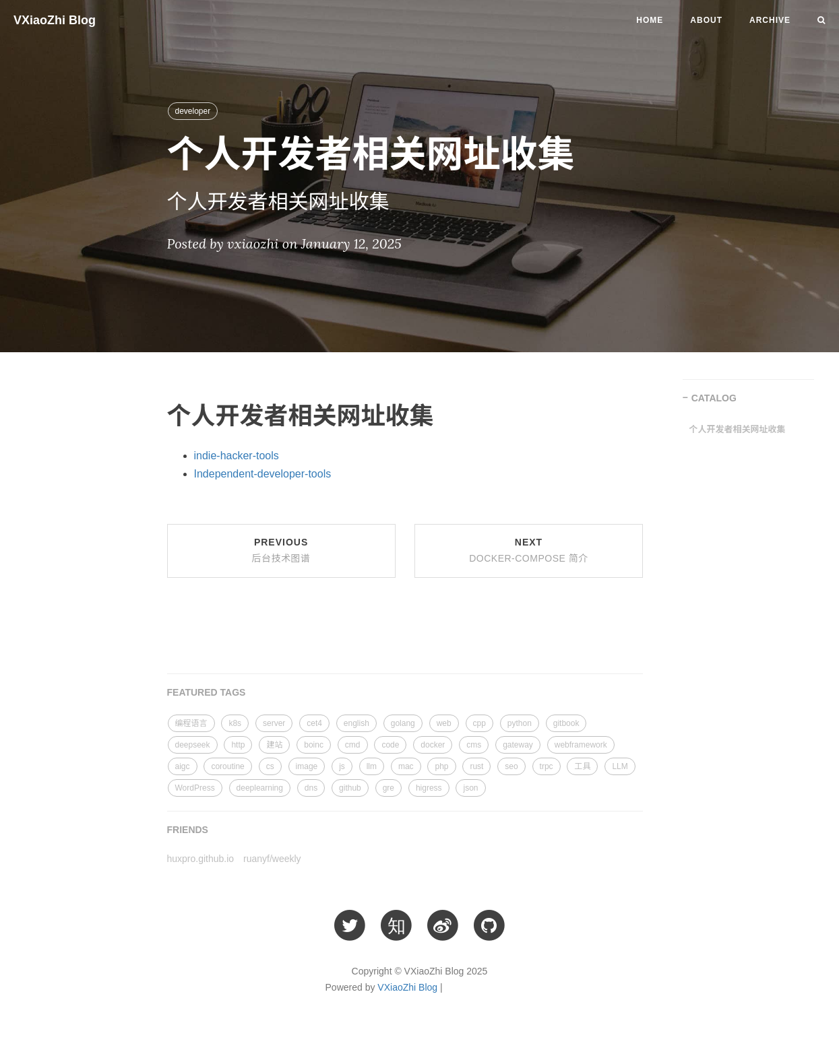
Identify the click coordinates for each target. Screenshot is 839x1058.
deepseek (192, 745)
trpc (546, 766)
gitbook (566, 723)
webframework (581, 745)
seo (511, 766)
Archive (769, 20)
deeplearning (260, 788)
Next (528, 550)
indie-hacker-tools (236, 455)
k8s (234, 723)
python (519, 723)
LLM (619, 766)
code (390, 745)
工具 (582, 766)
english (356, 723)
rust (476, 766)
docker (433, 745)
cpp (479, 723)
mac (406, 766)
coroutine (227, 766)
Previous (281, 550)
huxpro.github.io (201, 858)
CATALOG (714, 398)
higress (429, 788)
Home (649, 20)
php (441, 766)
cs (270, 766)
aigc (182, 766)
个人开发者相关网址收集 (737, 429)
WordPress (195, 788)
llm (372, 766)
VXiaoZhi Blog (54, 20)
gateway (518, 745)
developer (193, 111)
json (470, 788)
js (342, 766)
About (706, 20)
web (444, 723)
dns (311, 788)
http (238, 745)
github (350, 788)
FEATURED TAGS (206, 692)
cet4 (314, 723)
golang (403, 723)
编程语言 (191, 723)
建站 (274, 745)
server (274, 723)
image (307, 766)
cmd (353, 745)
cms (473, 745)
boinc (313, 745)
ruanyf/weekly (272, 858)
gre (388, 788)
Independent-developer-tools (263, 474)
